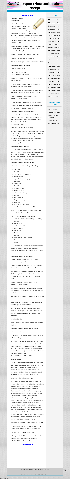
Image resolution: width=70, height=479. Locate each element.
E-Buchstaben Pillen (54, 32)
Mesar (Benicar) (52, 109)
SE (48, 474)
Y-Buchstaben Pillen (54, 94)
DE (22, 474)
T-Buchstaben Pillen (54, 78)
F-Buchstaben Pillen (54, 35)
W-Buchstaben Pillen (54, 87)
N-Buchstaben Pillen (54, 60)
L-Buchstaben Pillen (54, 53)
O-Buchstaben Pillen (54, 63)
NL (42, 474)
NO (39, 474)
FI (33, 474)
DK (25, 474)
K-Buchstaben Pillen (54, 50)
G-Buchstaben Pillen (54, 38)
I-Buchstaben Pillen (53, 44)
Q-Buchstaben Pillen (54, 69)
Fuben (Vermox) (52, 120)
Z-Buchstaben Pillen (54, 97)
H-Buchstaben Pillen (54, 41)
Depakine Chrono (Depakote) (53, 116)
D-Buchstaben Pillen (54, 29)
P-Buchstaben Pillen (54, 66)
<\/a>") (11, 478)
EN (31, 474)
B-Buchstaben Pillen (54, 23)
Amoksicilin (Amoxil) (54, 112)
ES (28, 474)
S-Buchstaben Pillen (54, 75)
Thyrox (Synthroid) (53, 123)
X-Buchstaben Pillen (54, 90)
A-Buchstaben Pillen (54, 20)
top (65, 470)
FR (36, 474)
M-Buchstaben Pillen (54, 57)
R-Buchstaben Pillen (54, 72)
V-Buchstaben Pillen (54, 84)
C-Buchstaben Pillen (54, 26)
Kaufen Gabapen (27, 15)
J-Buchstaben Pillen (53, 47)
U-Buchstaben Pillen (54, 81)
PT (45, 474)
